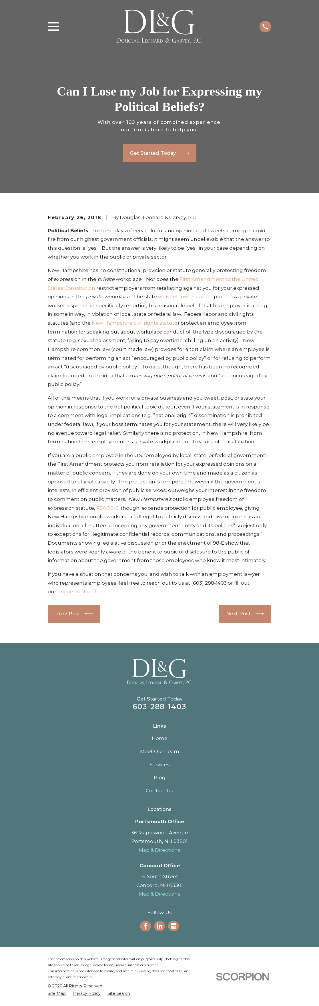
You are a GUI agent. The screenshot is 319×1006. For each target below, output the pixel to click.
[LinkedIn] (159, 926)
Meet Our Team (159, 751)
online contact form (82, 591)
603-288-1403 (159, 706)
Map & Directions (159, 850)
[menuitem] (57, 993)
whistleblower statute (185, 296)
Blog (160, 777)
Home (160, 738)
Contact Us (159, 790)
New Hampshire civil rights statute (135, 323)
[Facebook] (145, 926)
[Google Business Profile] (173, 926)
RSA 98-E (107, 508)
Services (159, 764)
